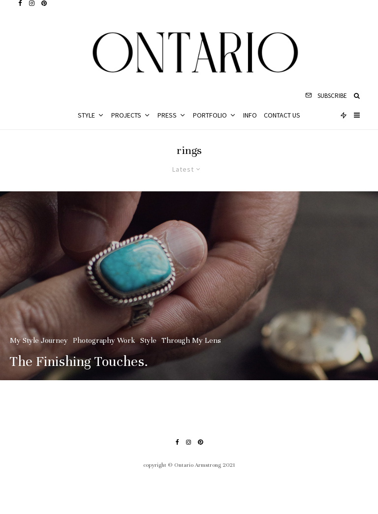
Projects (126, 115)
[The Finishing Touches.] (189, 285)
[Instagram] (32, 3)
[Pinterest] (44, 3)
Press (167, 115)
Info (250, 115)
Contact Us (282, 115)
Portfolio (210, 115)
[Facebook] (20, 3)
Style (86, 115)
